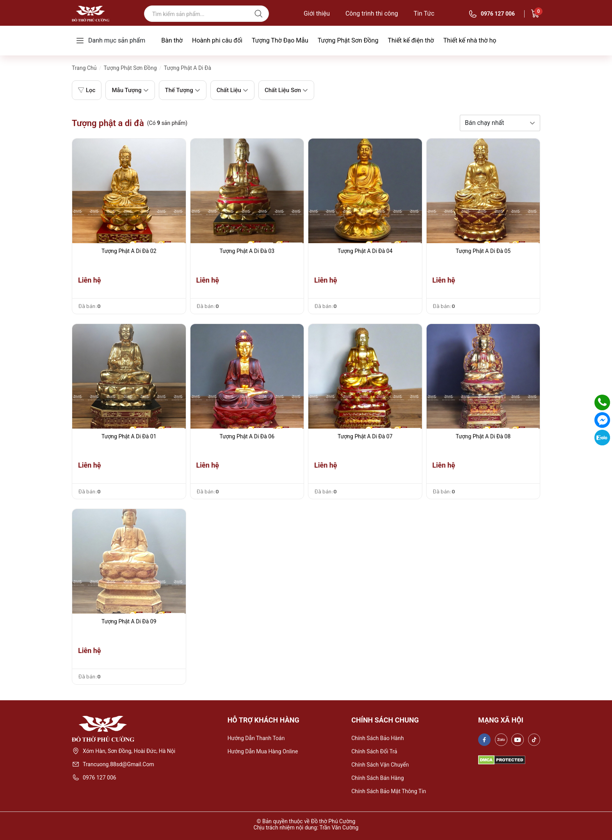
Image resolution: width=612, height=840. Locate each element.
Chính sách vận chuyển (380, 765)
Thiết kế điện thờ (411, 40)
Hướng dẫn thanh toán (256, 738)
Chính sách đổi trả (374, 751)
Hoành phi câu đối (217, 40)
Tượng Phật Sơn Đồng (348, 40)
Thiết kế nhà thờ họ (469, 40)
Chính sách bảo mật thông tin (388, 791)
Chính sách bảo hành (377, 738)
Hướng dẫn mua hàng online (263, 751)
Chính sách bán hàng (377, 778)
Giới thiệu (317, 14)
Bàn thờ (172, 40)
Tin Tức (424, 14)
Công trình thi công (371, 14)
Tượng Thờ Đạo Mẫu (280, 40)
